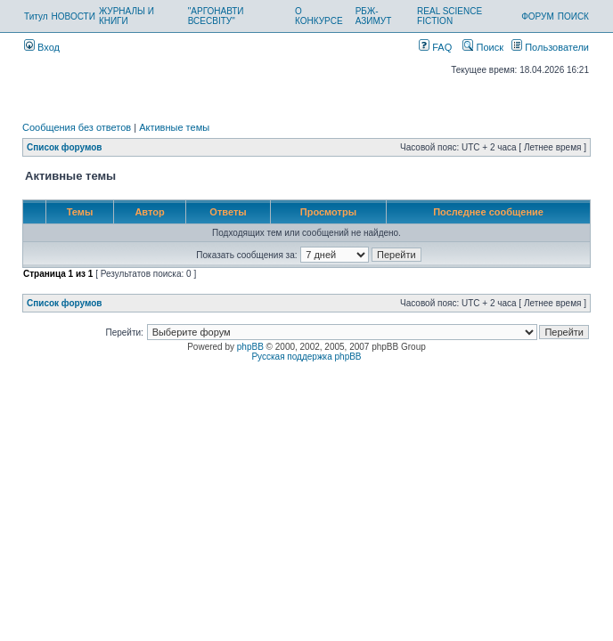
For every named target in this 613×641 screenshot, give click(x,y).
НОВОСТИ (73, 16)
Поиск (482, 47)
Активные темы (174, 127)
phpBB (250, 347)
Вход (42, 47)
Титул (36, 16)
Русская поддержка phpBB (306, 356)
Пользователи (550, 47)
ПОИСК (573, 16)
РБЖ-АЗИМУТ (374, 16)
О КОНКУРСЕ (318, 16)
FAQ (435, 47)
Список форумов (64, 147)
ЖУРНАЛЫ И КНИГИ (126, 16)
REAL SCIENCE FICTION (449, 16)
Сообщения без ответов (76, 127)
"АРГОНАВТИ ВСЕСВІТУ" (216, 16)
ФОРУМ (537, 16)
